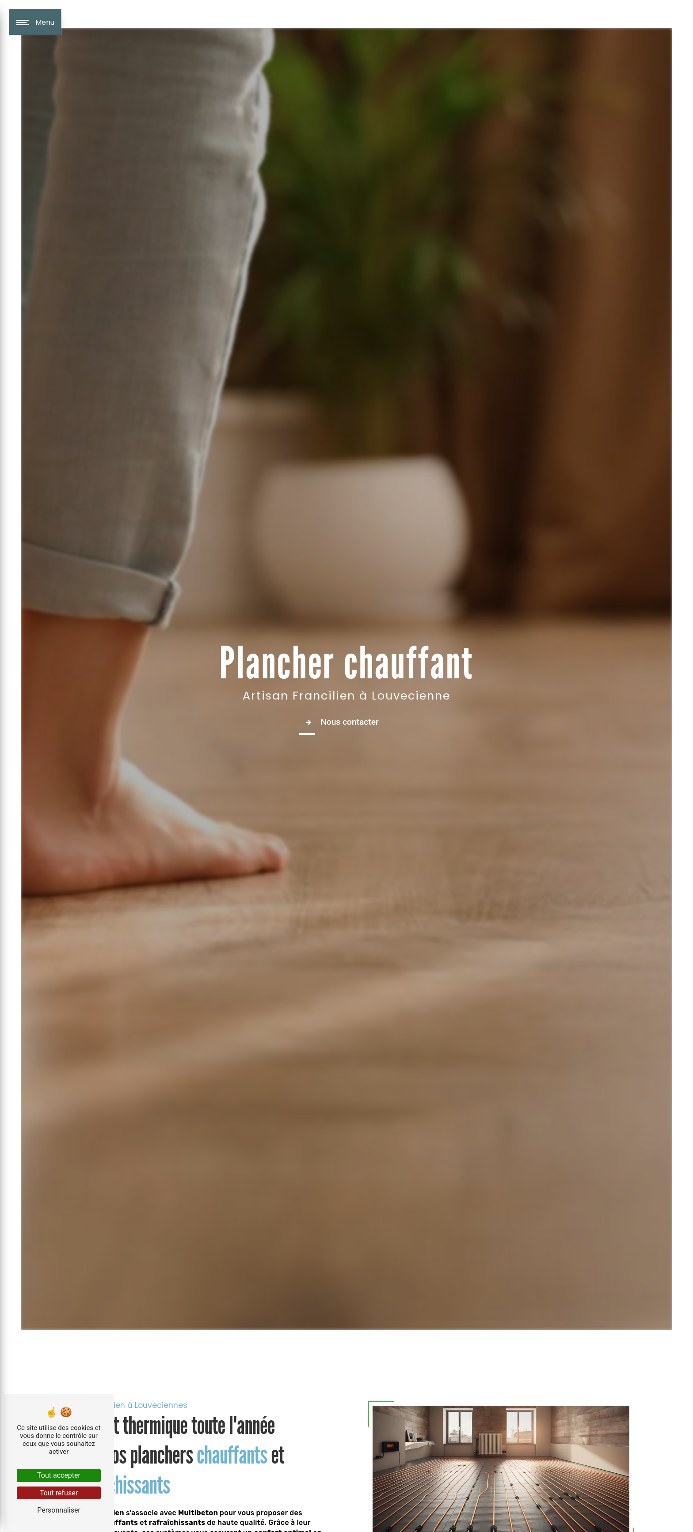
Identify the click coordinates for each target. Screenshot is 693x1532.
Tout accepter (58, 1475)
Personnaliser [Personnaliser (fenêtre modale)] (58, 1510)
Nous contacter (340, 722)
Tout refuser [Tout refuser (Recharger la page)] (59, 1493)
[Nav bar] (35, 22)
